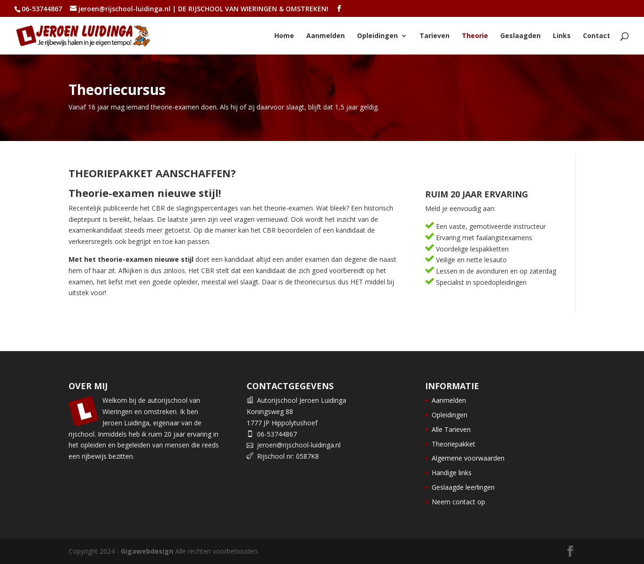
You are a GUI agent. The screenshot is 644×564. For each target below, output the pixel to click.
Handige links (452, 472)
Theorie (475, 36)
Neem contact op (458, 501)
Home (284, 36)
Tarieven (434, 36)
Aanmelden (325, 36)
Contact (596, 36)
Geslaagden (520, 36)
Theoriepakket (453, 443)
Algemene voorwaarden (468, 458)
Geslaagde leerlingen (463, 487)
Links (562, 36)
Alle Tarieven (451, 429)
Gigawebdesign (147, 551)
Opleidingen (377, 36)
